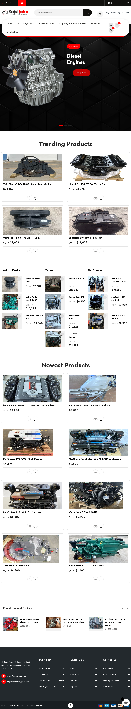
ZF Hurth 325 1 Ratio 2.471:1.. (18, 613)
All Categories (24, 23)
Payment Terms (46, 23)
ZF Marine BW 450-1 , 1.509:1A (85, 285)
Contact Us (12, 31)
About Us (95, 23)
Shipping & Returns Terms (72, 23)
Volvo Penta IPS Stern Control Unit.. (21, 285)
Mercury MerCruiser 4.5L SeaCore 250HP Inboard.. (30, 453)
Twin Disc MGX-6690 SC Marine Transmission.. (28, 232)
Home (10, 23)
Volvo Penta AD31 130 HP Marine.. (87, 613)
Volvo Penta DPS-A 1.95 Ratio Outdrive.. (90, 453)
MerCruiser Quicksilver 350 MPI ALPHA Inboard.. (95, 507)
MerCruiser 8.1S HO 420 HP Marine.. (22, 560)
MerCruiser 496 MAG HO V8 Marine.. (23, 507)
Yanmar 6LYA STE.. (77, 345)
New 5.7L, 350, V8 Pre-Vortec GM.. (88, 232)
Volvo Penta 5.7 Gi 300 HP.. (83, 560)
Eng (111, 3)
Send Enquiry (124, 2)
